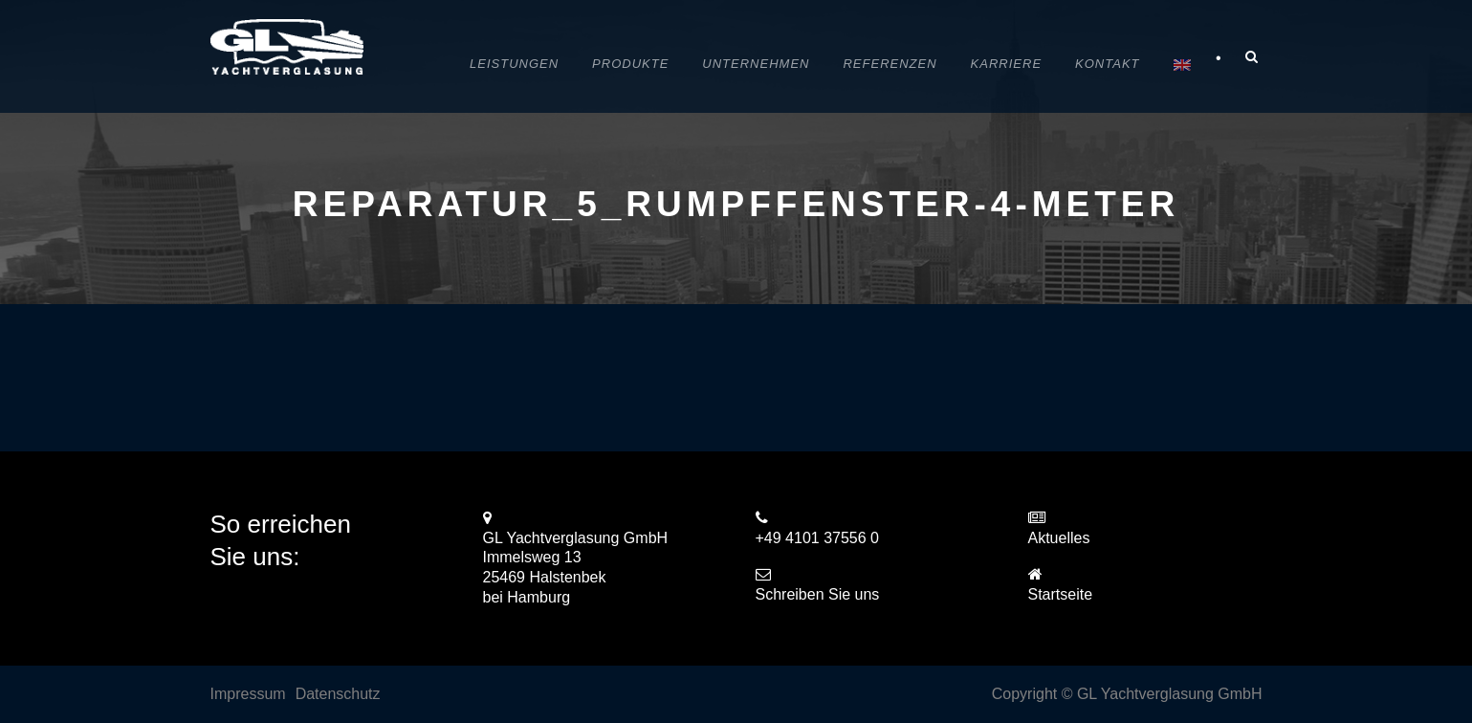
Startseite (1060, 594)
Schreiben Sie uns (818, 594)
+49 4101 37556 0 (817, 538)
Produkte (630, 63)
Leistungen (514, 63)
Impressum (248, 694)
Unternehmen (755, 63)
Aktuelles (1059, 538)
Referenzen (889, 63)
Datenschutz (338, 694)
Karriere (1006, 63)
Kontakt (1107, 63)
